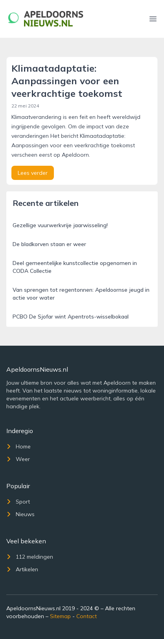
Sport (18, 501)
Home (18, 446)
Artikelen (22, 569)
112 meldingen (29, 556)
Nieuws (20, 514)
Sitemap (60, 616)
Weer (18, 459)
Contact (86, 616)
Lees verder (33, 172)
